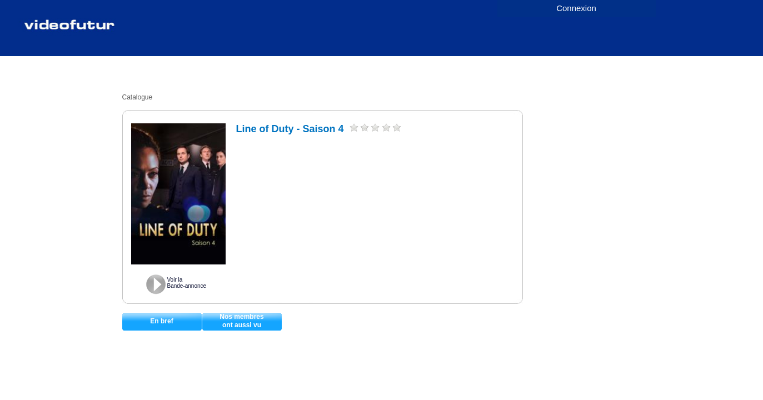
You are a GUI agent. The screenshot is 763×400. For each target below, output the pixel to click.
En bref (161, 321)
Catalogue (137, 97)
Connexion (576, 8)
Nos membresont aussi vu (241, 321)
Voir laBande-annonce (187, 283)
